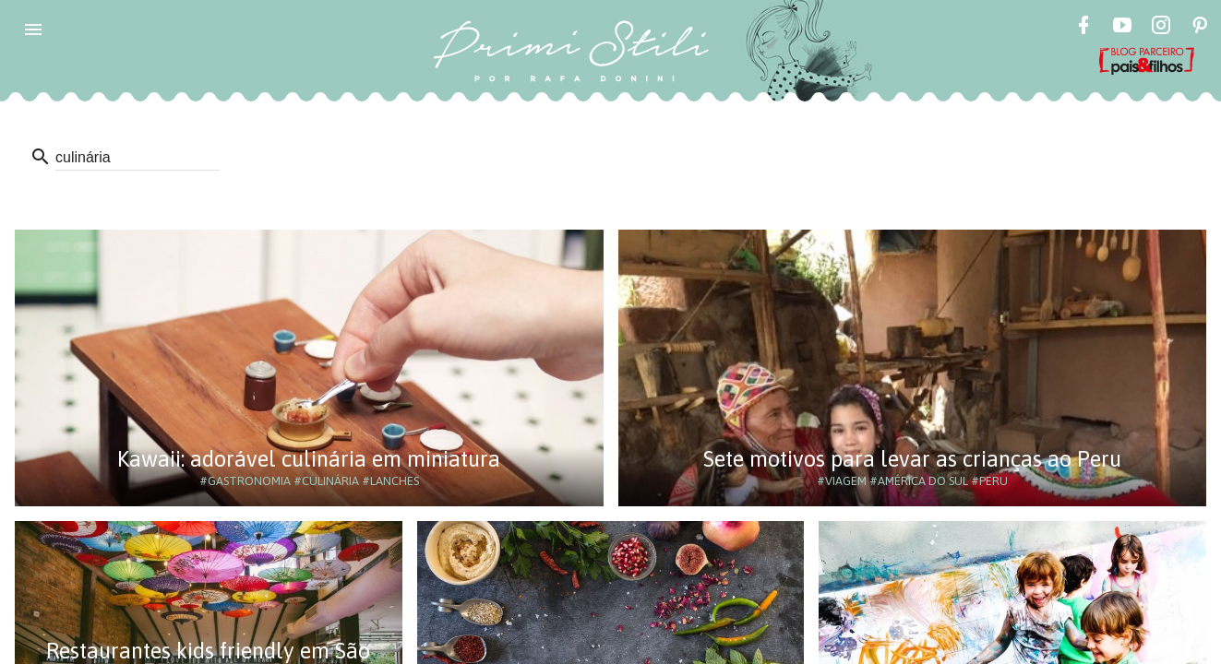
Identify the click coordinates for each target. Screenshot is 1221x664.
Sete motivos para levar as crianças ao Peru (912, 458)
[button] (33, 29)
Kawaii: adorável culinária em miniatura (308, 458)
